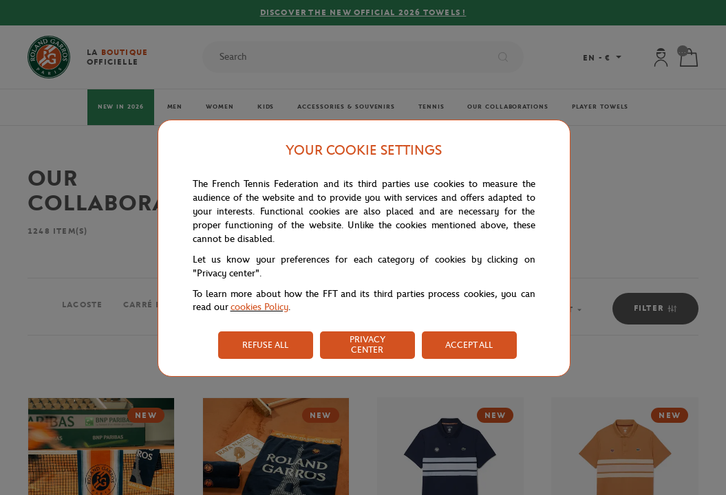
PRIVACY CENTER (367, 344)
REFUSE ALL (265, 345)
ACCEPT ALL (469, 345)
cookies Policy (259, 307)
